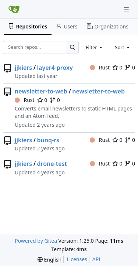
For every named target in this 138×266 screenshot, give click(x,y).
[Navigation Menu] (127, 9)
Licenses (77, 259)
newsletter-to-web (41, 91)
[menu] (49, 259)
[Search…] (73, 47)
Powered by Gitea (36, 240)
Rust (100, 67)
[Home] (14, 9)
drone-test (52, 163)
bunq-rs (48, 140)
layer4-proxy (55, 67)
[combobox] (94, 47)
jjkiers (23, 67)
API (96, 259)
